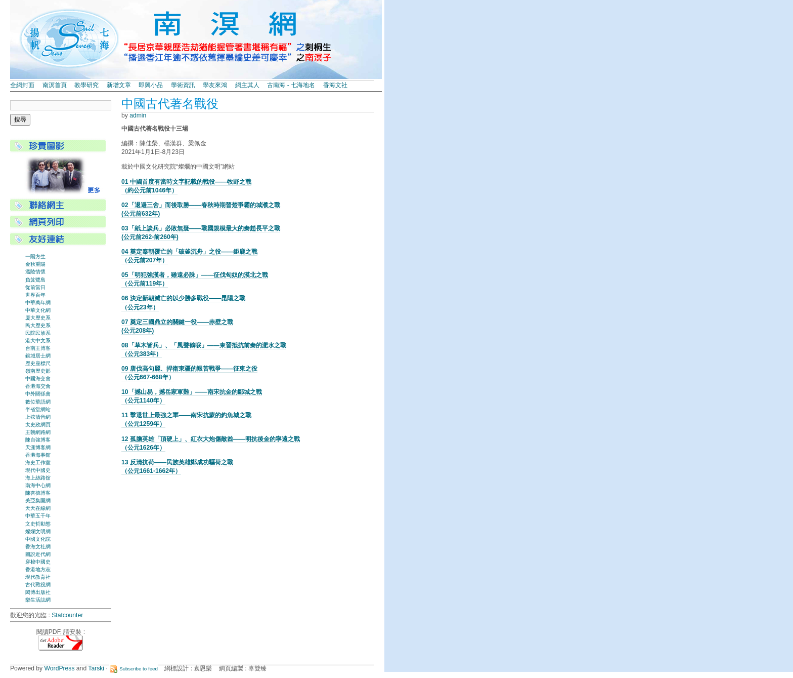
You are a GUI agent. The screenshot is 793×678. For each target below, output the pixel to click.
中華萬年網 (38, 302)
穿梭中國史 (38, 562)
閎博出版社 (38, 592)
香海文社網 (38, 546)
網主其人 (247, 85)
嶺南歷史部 (38, 371)
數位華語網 (38, 402)
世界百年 (35, 295)
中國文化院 (38, 539)
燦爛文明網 (38, 531)
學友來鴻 (215, 85)
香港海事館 (38, 455)
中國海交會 (38, 378)
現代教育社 (38, 577)
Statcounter (67, 615)
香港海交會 (38, 386)
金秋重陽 (35, 264)
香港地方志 (38, 569)
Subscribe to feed (138, 668)
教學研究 (86, 85)
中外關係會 (38, 393)
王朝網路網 (38, 432)
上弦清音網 (38, 417)
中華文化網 (38, 310)
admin (137, 115)
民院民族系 (38, 333)
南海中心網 (38, 485)
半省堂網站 (38, 409)
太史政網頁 (38, 424)
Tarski (96, 668)
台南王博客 (38, 348)
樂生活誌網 (38, 600)
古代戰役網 (38, 584)
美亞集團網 (38, 500)
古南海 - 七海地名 (291, 85)
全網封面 (22, 85)
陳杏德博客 (38, 493)
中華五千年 (38, 516)
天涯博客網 (38, 447)
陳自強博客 (38, 440)
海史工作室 (38, 462)
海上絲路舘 (38, 478)
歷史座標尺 (38, 363)
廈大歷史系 (38, 318)
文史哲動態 (38, 524)
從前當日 (35, 287)
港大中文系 (38, 340)
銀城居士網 (38, 355)
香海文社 (335, 85)
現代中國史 (38, 470)
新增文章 (119, 85)
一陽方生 (35, 256)
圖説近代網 (38, 554)
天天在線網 (38, 508)
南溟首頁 (54, 85)
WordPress (60, 668)
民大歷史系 (38, 325)
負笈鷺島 (35, 280)
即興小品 (151, 85)
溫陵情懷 (35, 271)
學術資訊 (183, 85)
